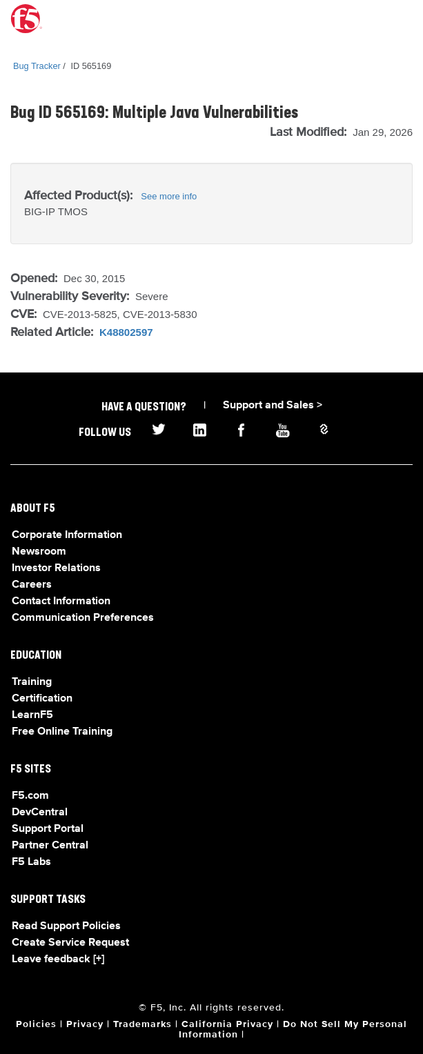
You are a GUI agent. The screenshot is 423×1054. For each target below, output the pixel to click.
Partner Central (50, 845)
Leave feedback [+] (58, 959)
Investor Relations (56, 568)
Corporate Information (67, 535)
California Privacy (227, 1024)
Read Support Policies (66, 926)
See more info (169, 196)
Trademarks (142, 1024)
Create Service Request (70, 942)
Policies (36, 1024)
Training (32, 682)
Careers (32, 584)
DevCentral (40, 812)
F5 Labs (31, 862)
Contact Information (61, 601)
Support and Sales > (272, 405)
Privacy (85, 1024)
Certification (42, 698)
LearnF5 (32, 715)
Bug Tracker (37, 66)
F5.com (30, 796)
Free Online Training (62, 731)
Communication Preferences (83, 618)
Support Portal (47, 829)
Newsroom (39, 551)
